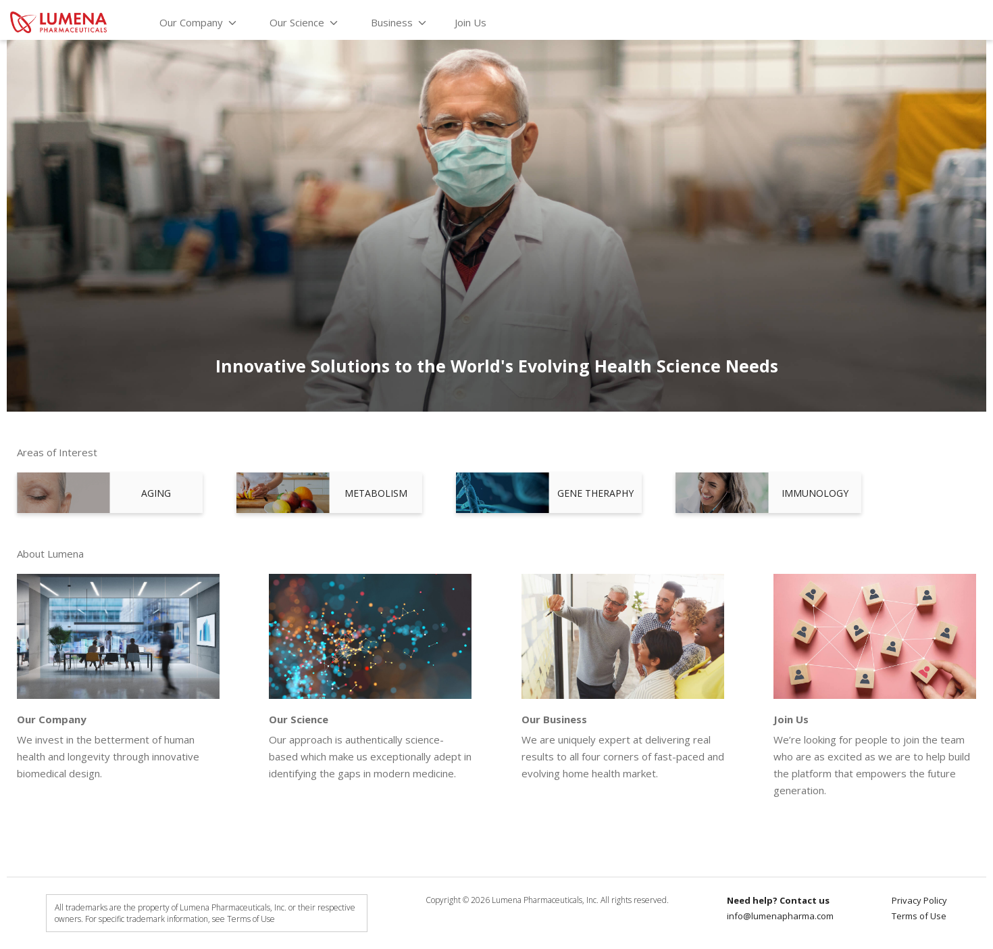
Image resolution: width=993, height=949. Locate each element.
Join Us (470, 22)
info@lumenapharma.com (780, 916)
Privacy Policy (919, 900)
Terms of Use (919, 916)
